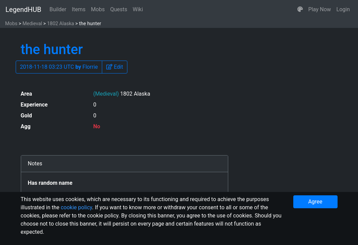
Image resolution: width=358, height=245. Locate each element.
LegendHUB (23, 9)
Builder (57, 9)
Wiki (138, 9)
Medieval (32, 24)
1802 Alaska (60, 24)
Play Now (319, 9)
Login (343, 9)
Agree (315, 201)
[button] (300, 9)
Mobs (98, 9)
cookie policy (76, 207)
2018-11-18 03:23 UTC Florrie (59, 67)
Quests (118, 9)
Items (78, 9)
